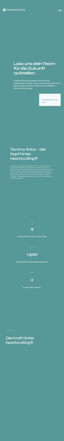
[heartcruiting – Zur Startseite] (13, 10)
